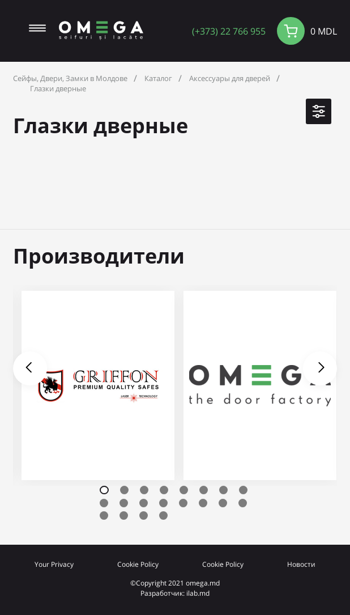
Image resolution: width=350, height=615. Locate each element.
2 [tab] (124, 490)
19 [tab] (143, 515)
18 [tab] (123, 515)
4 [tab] (164, 490)
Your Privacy (54, 564)
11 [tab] (143, 503)
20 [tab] (163, 515)
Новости (301, 564)
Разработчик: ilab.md (175, 592)
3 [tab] (144, 490)
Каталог (158, 78)
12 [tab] (163, 503)
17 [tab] (104, 515)
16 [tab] (242, 503)
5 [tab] (184, 490)
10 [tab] (123, 503)
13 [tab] (183, 503)
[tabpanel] (98, 385)
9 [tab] (104, 503)
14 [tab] (203, 503)
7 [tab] (223, 490)
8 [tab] (243, 490)
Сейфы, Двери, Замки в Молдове (70, 78)
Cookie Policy (138, 564)
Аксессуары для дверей (229, 78)
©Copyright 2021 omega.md (175, 582)
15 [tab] (223, 503)
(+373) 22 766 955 (229, 31)
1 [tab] (104, 490)
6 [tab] (203, 490)
